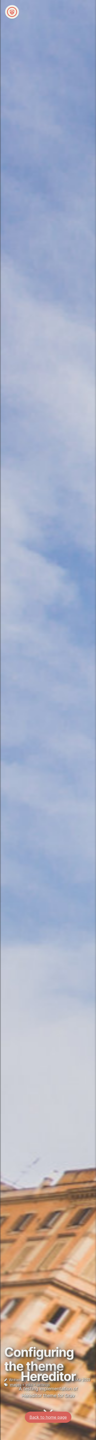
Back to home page (48, 1411)
